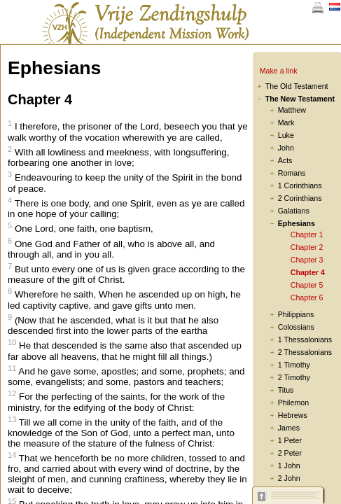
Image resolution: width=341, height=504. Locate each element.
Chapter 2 (307, 247)
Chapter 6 (307, 297)
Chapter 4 (308, 272)
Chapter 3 (307, 259)
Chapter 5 (307, 285)
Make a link (279, 70)
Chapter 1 (307, 234)
